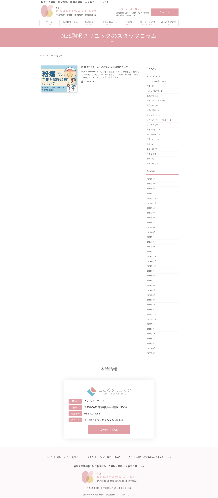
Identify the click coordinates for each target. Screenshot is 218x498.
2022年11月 (151, 319)
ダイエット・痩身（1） (156, 101)
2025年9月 (151, 213)
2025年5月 (151, 232)
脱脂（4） (151, 144)
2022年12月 (151, 314)
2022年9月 (151, 324)
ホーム (41, 56)
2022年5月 (151, 343)
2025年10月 (151, 208)
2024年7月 (151, 281)
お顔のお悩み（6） (154, 76)
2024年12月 (151, 256)
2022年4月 (151, 348)
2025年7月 (151, 223)
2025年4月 (151, 237)
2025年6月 (151, 227)
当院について (62, 457)
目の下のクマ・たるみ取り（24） (160, 120)
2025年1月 (151, 251)
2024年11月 (151, 261)
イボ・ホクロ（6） (154, 130)
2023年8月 (151, 300)
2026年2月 (151, 189)
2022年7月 (151, 334)
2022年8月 (151, 329)
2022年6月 (151, 339)
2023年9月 (151, 295)
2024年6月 (151, 285)
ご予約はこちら (164, 12)
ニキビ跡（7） (153, 149)
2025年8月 (151, 218)
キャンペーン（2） (154, 115)
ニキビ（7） (152, 154)
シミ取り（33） (153, 125)
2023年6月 (151, 305)
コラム (129, 457)
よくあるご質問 (104, 457)
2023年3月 (151, 310)
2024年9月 (151, 271)
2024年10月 (151, 266)
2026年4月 (151, 179)
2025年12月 (151, 198)
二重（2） (151, 86)
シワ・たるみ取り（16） (157, 81)
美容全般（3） (153, 105)
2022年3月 (151, 353)
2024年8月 (151, 276)
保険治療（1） (153, 163)
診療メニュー (78, 457)
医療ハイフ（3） (153, 139)
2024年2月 (151, 290)
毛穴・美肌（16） (154, 134)
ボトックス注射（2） (155, 91)
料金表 (90, 457)
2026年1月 (151, 194)
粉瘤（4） (151, 159)
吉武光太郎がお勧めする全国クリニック (153, 457)
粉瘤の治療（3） (153, 110)
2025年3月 (151, 242)
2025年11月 (151, 203)
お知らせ (119, 457)
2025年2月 (151, 247)
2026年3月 (151, 184)
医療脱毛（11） (153, 96)
